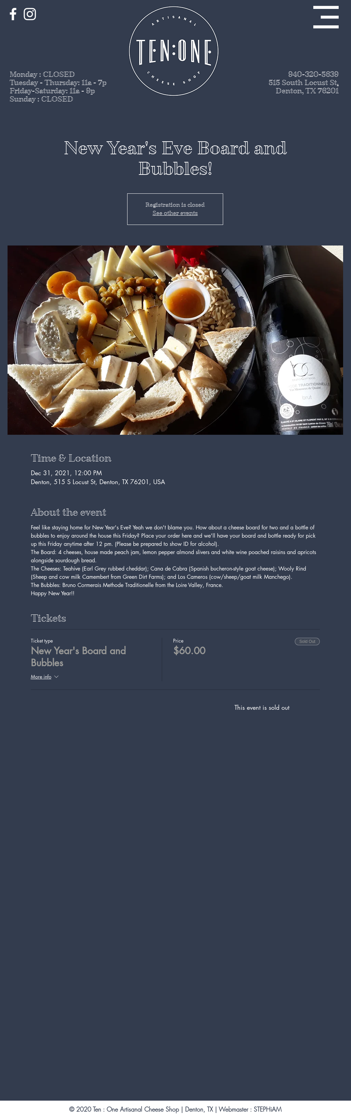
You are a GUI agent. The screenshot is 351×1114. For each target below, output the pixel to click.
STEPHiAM (267, 1109)
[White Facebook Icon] (13, 14)
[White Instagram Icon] (30, 14)
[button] (326, 17)
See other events (175, 213)
